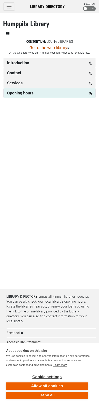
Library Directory (47, 6)
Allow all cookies (47, 386)
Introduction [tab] (18, 62)
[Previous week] (7, 115)
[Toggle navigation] (9, 6)
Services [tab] (15, 82)
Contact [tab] (14, 72)
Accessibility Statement (23, 342)
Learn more (60, 364)
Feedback (14, 333)
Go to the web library (48, 47)
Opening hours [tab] (20, 93)
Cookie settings (47, 377)
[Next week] (91, 115)
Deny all (47, 395)
